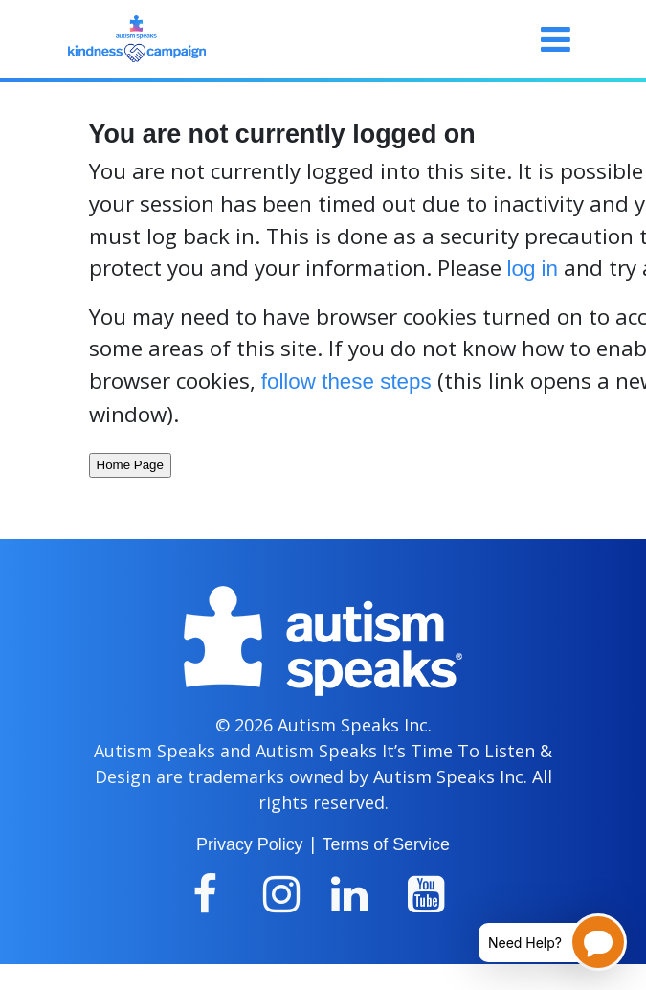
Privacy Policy (249, 844)
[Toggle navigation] (555, 39)
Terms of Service (386, 844)
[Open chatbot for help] (538, 942)
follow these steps (346, 382)
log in (533, 269)
